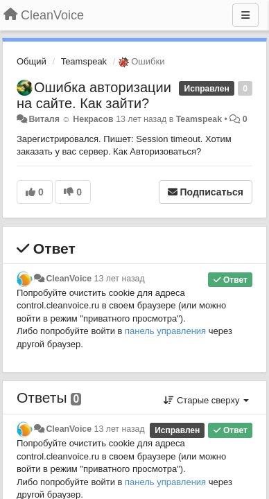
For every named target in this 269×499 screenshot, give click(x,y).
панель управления (165, 331)
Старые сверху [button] (206, 400)
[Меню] (245, 15)
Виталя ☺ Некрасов (70, 119)
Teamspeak (84, 61)
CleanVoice (69, 278)
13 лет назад (119, 278)
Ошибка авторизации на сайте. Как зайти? (94, 95)
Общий (31, 61)
